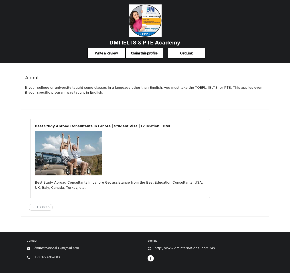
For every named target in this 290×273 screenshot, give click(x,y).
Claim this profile (144, 53)
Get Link (186, 53)
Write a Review (106, 53)
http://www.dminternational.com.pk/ (185, 248)
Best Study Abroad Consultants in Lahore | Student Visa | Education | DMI (102, 126)
